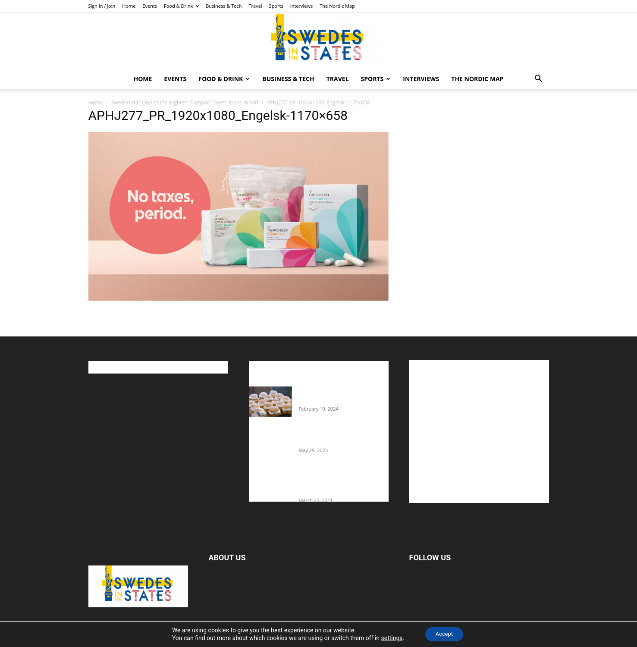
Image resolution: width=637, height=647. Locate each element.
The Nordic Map (337, 6)
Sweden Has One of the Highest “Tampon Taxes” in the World (184, 102)
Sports (276, 6)
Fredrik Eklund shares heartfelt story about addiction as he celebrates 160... (340, 482)
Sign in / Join (102, 6)
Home (128, 6)
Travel (255, 6)
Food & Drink (181, 6)
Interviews (301, 6)
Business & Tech (224, 6)
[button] (538, 79)
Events (149, 6)
